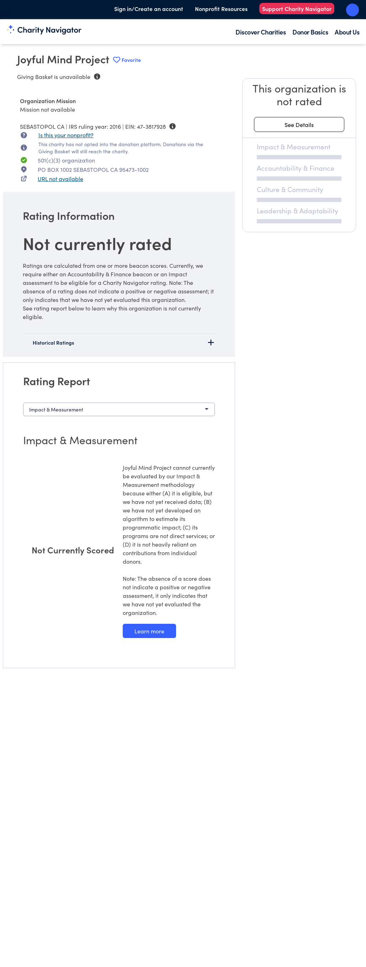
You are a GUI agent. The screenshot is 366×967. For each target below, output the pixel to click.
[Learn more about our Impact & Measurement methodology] (149, 631)
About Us (347, 31)
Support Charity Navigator (296, 8)
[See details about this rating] (299, 124)
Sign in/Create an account (148, 8)
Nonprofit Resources (221, 8)
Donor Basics (310, 31)
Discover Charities (260, 31)
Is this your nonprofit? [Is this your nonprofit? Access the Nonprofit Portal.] (66, 135)
